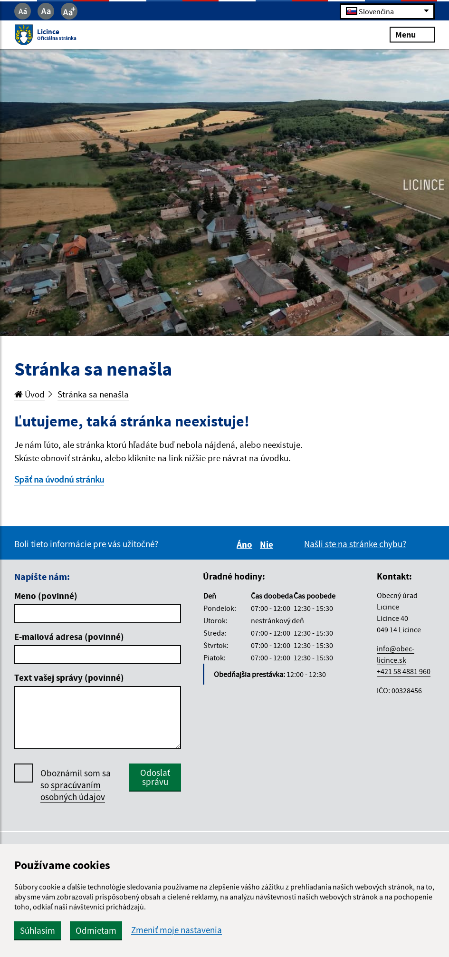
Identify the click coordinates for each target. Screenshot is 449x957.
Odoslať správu (155, 777)
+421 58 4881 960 (403, 671)
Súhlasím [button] (37, 930)
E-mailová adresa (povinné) (69, 636)
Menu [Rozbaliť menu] (412, 34)
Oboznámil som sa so (75, 785)
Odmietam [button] (96, 930)
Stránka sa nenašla (93, 394)
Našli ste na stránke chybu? (355, 544)
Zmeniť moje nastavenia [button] (176, 930)
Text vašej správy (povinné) (69, 677)
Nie (268, 544)
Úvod (29, 394)
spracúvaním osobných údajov (72, 790)
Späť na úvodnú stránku (59, 479)
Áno (246, 544)
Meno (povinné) (45, 595)
